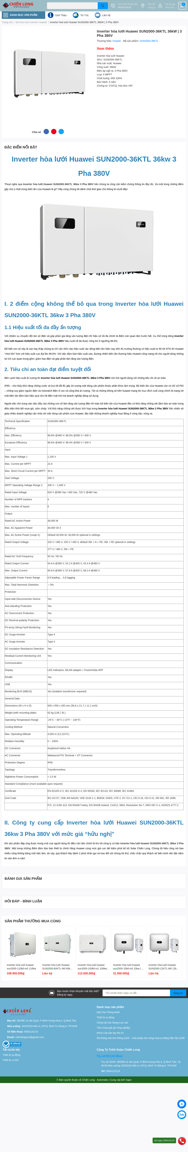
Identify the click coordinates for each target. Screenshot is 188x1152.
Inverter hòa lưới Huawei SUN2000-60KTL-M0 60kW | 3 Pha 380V (58, 968)
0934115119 (124, 7)
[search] (103, 5)
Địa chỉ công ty (151, 5)
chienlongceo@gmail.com (29, 1037)
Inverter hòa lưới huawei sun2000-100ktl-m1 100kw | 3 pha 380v (93, 968)
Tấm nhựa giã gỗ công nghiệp (113, 1027)
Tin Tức (84, 15)
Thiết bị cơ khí (11, 1060)
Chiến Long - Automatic (95, 1079)
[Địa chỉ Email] (144, 993)
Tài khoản (170, 4)
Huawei (117, 40)
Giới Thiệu (61, 15)
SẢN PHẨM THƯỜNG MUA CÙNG (33, 921)
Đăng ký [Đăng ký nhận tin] (178, 992)
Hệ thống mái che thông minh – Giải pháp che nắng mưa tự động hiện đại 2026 (141, 1037)
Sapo (129, 1079)
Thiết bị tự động (105, 1017)
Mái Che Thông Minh (108, 1012)
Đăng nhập (169, 7)
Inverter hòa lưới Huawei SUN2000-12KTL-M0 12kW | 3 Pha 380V (164, 968)
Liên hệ (106, 15)
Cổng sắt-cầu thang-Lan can (112, 1022)
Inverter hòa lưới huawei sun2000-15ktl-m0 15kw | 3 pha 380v (128, 968)
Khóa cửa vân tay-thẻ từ (110, 1032)
